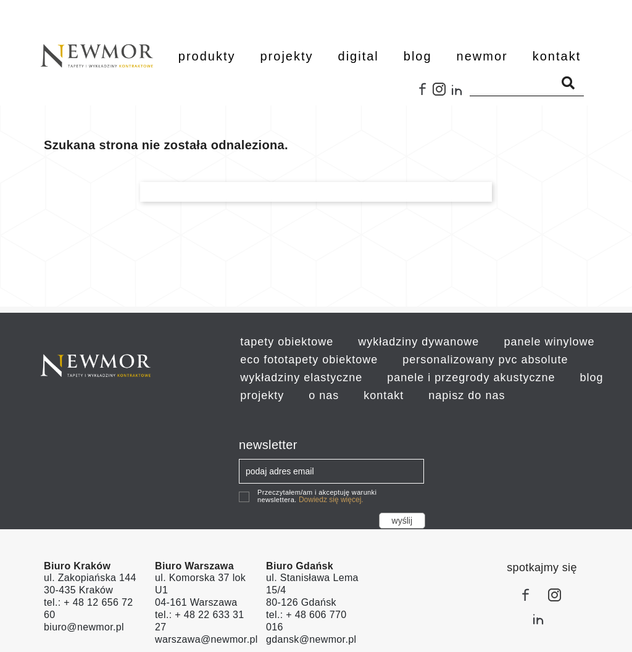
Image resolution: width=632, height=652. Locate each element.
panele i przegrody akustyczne (471, 377)
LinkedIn (460, 93)
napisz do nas (466, 395)
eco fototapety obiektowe (309, 359)
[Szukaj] (527, 83)
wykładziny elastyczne (301, 377)
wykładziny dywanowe (418, 342)
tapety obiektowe (286, 342)
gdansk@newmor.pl (311, 639)
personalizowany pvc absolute (485, 359)
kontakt (384, 395)
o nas (324, 395)
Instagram (442, 93)
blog (591, 377)
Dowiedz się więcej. (331, 499)
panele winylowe (549, 342)
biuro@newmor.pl (84, 627)
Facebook (423, 93)
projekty (262, 395)
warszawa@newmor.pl (206, 639)
